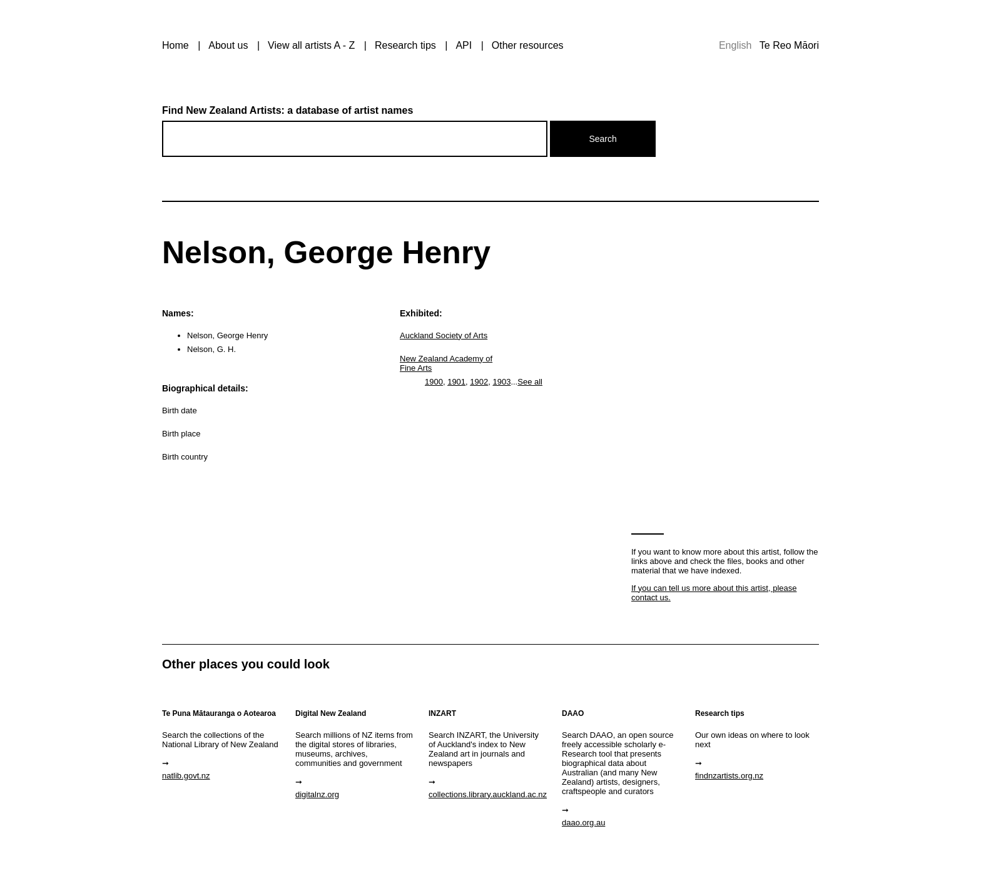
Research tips (405, 45)
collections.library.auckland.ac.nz (488, 794)
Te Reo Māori (789, 45)
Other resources (528, 45)
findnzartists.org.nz (729, 775)
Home (175, 45)
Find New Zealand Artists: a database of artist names (287, 110)
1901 (456, 381)
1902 (479, 381)
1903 (501, 381)
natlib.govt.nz (186, 775)
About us (228, 45)
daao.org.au (583, 822)
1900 (434, 381)
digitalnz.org (317, 794)
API (463, 45)
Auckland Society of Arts (443, 335)
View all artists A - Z (311, 45)
